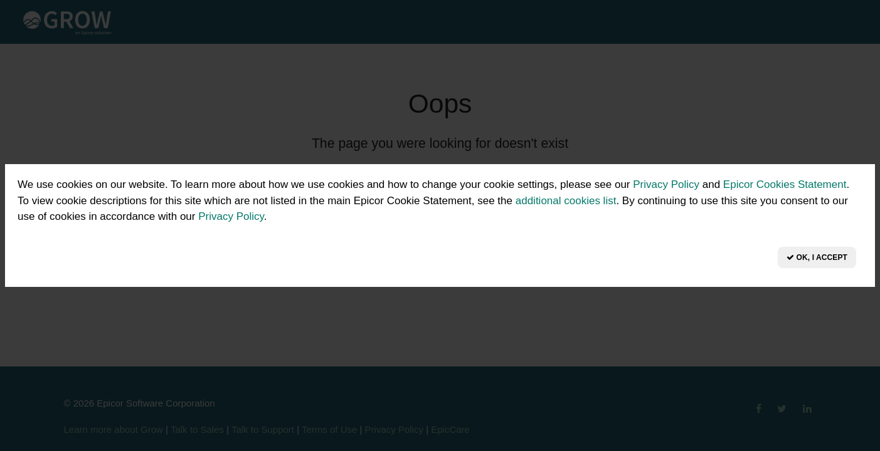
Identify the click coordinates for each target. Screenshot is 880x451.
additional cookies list (566, 201)
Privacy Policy (666, 184)
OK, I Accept (817, 257)
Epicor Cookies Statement (785, 184)
